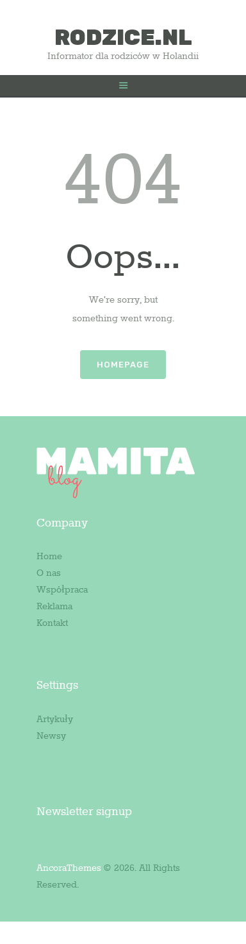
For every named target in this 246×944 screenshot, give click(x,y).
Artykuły (55, 719)
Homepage (123, 364)
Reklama (54, 606)
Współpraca (62, 590)
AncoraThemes (69, 868)
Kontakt (52, 623)
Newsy (51, 736)
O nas (49, 573)
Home (49, 556)
